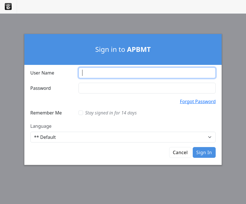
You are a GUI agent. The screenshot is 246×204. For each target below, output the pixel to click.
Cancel (180, 152)
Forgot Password (198, 101)
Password (40, 88)
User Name (42, 73)
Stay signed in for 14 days (111, 113)
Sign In (204, 152)
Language (41, 126)
